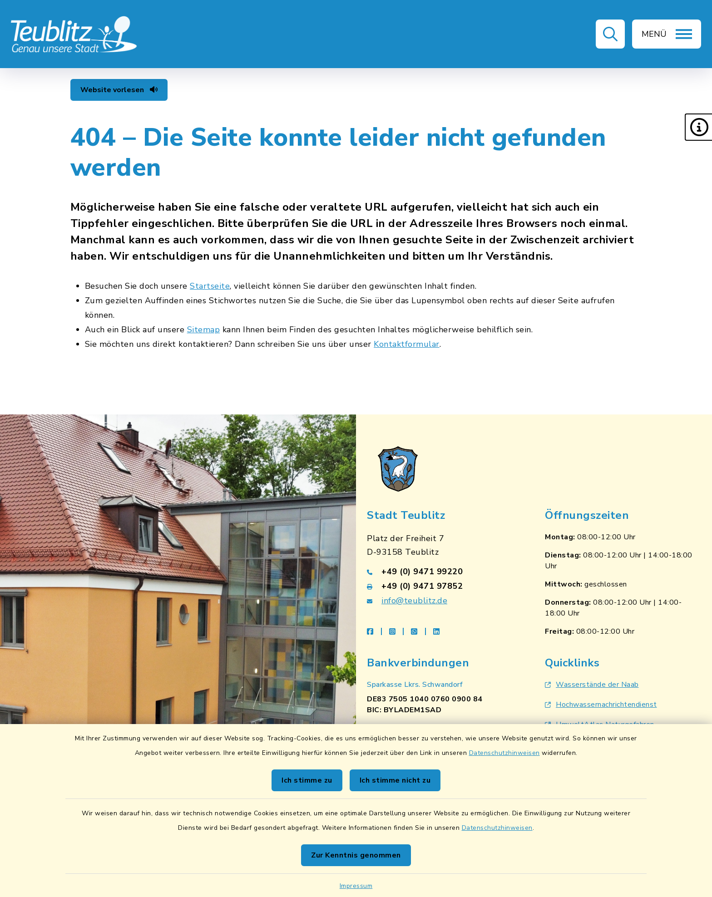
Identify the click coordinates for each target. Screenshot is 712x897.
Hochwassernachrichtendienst (601, 705)
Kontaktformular (407, 344)
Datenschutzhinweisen (504, 753)
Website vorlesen (119, 90)
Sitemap (203, 329)
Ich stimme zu (307, 780)
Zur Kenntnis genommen (356, 855)
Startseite (210, 286)
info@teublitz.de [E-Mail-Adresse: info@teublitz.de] (414, 600)
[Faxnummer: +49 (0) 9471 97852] (445, 586)
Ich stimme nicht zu (395, 780)
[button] (698, 127)
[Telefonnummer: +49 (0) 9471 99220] (445, 571)
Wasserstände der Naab (592, 685)
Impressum (356, 886)
